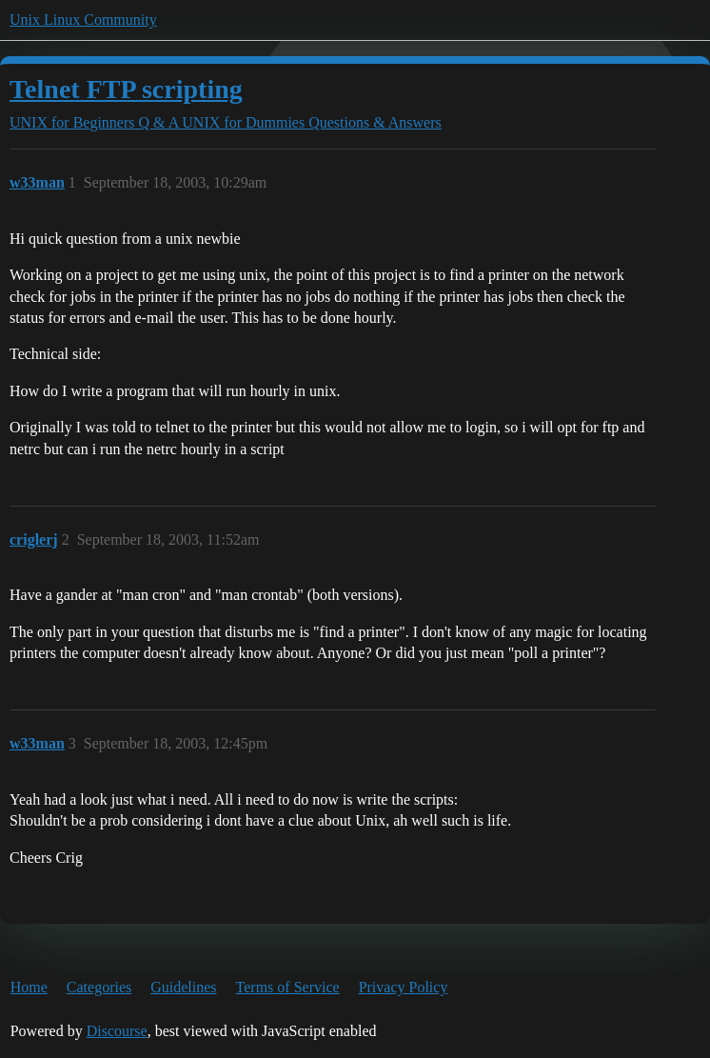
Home (29, 987)
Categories (99, 987)
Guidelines (183, 987)
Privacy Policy (403, 987)
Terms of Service (288, 987)
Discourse (117, 1031)
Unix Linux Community (83, 19)
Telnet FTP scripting (126, 89)
